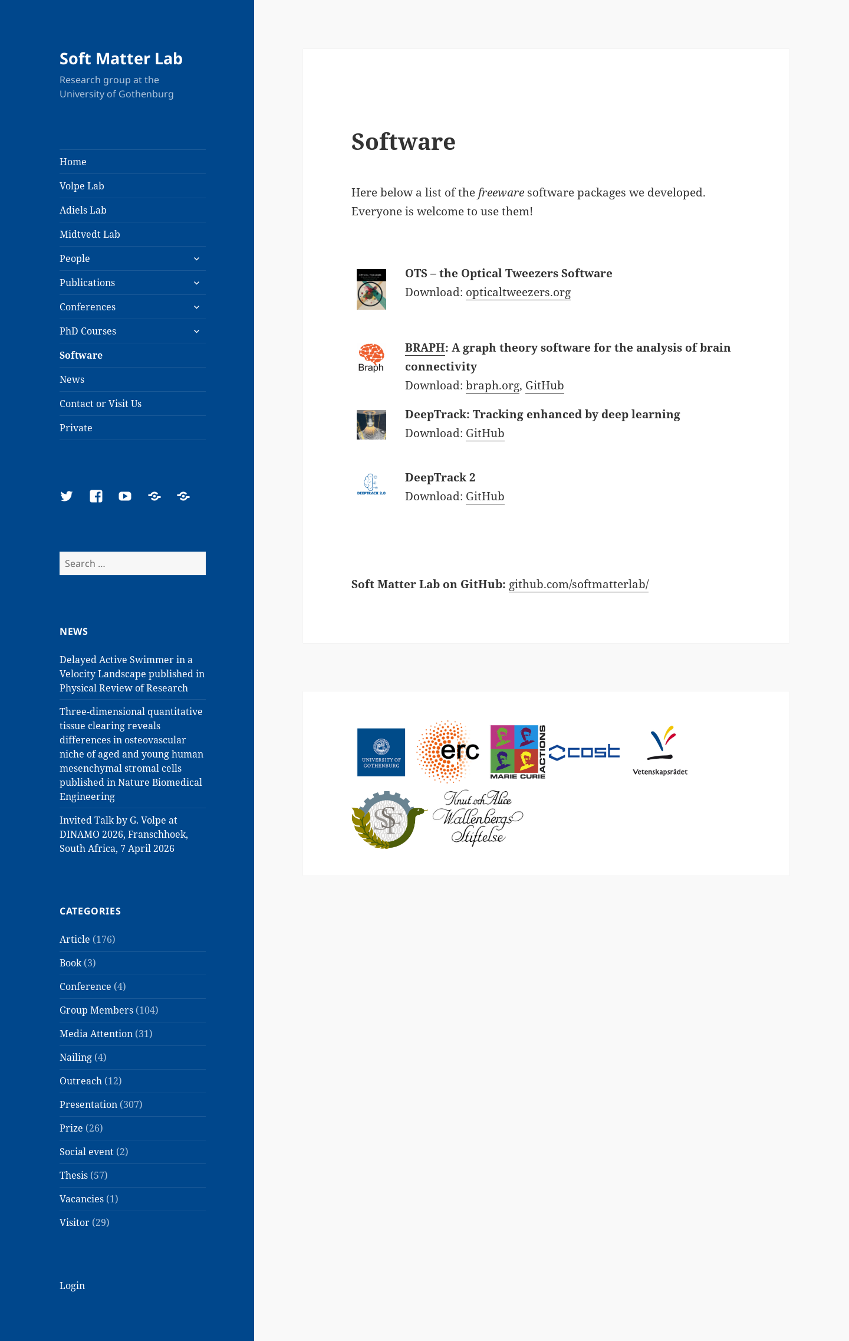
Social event (87, 1151)
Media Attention (96, 1033)
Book (70, 962)
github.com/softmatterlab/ (579, 584)
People (75, 258)
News (72, 379)
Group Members (96, 1010)
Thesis (74, 1175)
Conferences (88, 306)
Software (81, 355)
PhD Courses (88, 330)
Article (75, 939)
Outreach (81, 1080)
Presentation (88, 1104)
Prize (71, 1128)
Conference (85, 986)
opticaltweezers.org (518, 292)
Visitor (75, 1222)
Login (72, 1285)
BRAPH (425, 347)
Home (73, 161)
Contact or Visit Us (101, 403)
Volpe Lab (82, 185)
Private (76, 427)
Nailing (76, 1057)
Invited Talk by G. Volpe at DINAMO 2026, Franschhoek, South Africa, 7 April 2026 (124, 834)
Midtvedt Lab (90, 234)
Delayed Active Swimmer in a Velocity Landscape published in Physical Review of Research (132, 673)
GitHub (544, 385)
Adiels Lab (83, 210)
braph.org (492, 385)
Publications (87, 282)
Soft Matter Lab (121, 58)
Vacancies (82, 1198)
